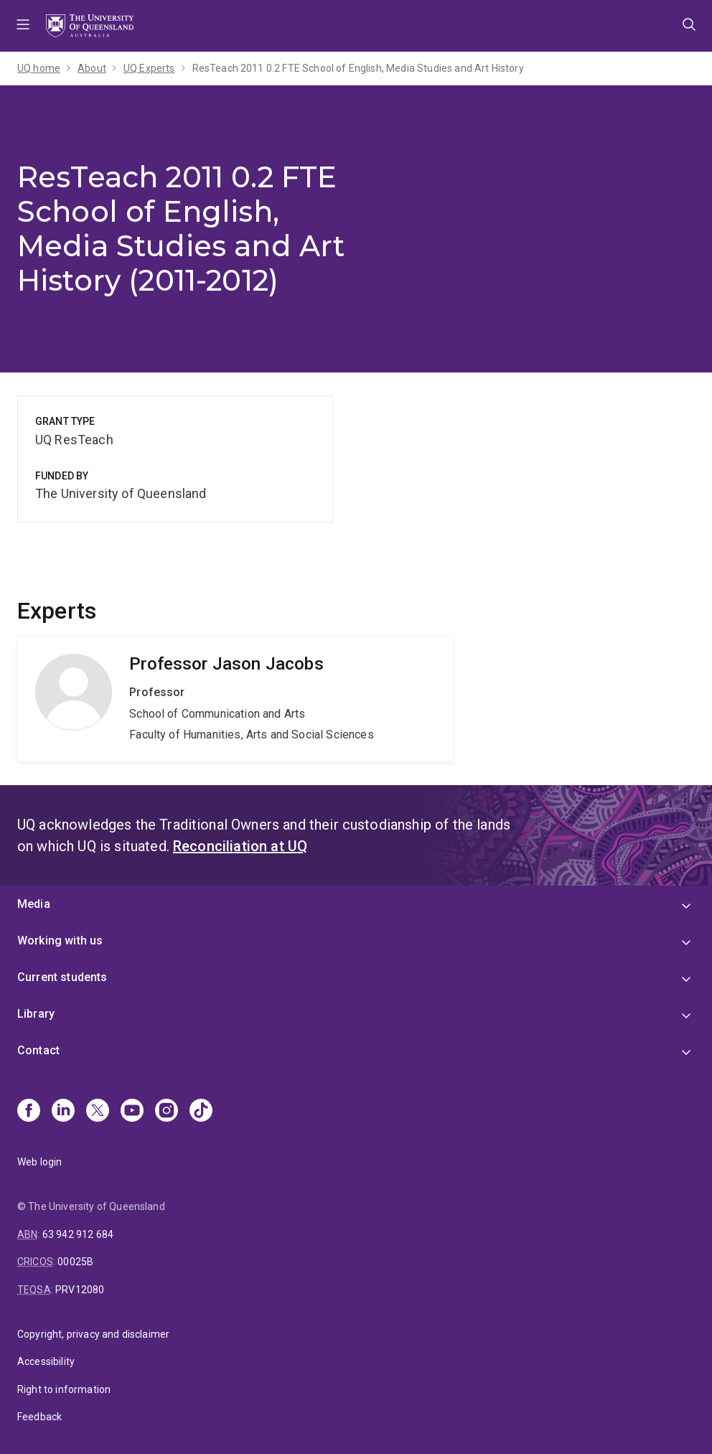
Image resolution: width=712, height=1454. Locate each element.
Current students (62, 977)
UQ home (38, 68)
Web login (39, 1162)
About (92, 68)
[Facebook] (28, 1112)
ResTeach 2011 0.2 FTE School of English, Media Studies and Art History (358, 68)
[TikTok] (200, 1112)
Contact (38, 1050)
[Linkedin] (63, 1112)
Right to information (64, 1389)
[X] (97, 1112)
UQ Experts (149, 68)
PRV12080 (79, 1289)
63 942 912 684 (77, 1234)
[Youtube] (132, 1112)
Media (33, 904)
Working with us (60, 940)
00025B (75, 1261)
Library (36, 1014)
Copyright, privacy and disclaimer (93, 1334)
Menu (23, 26)
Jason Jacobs (235, 699)
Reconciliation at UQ (240, 846)
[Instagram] (166, 1112)
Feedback (39, 1416)
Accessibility (46, 1361)
